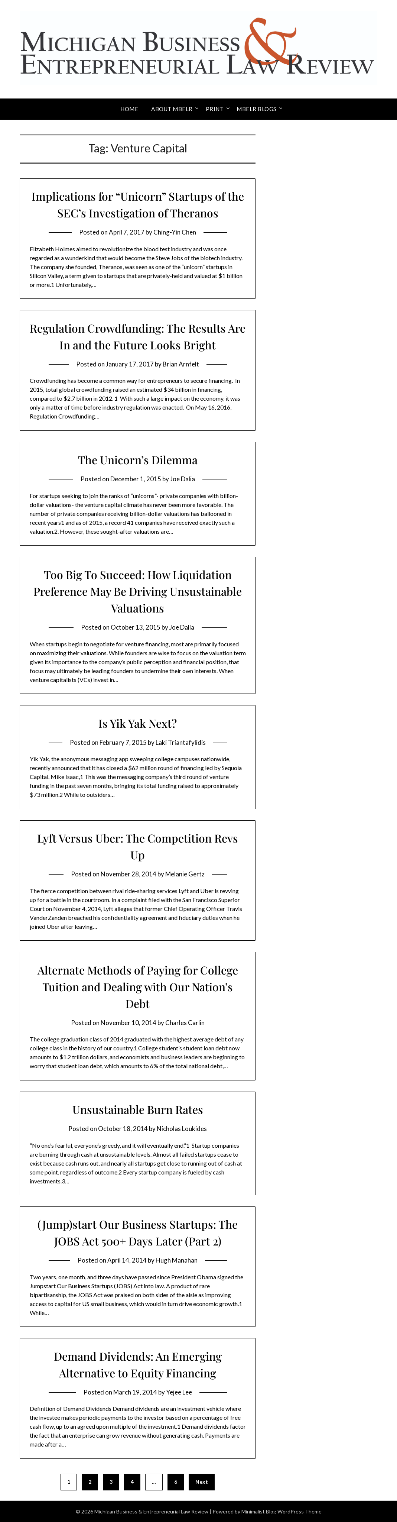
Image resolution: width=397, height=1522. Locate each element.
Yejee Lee (179, 1392)
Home (129, 109)
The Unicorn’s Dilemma (138, 459)
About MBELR (172, 109)
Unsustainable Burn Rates (137, 1109)
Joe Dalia (182, 479)
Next (201, 1482)
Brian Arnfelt (181, 364)
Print (215, 109)
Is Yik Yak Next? (137, 723)
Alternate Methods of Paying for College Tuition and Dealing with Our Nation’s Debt (138, 987)
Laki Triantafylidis (181, 742)
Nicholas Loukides (182, 1128)
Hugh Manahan (177, 1260)
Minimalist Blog (258, 1511)
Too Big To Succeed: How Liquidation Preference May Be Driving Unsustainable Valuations (137, 591)
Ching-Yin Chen (174, 232)
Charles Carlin (185, 1023)
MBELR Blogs (257, 109)
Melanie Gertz (185, 874)
